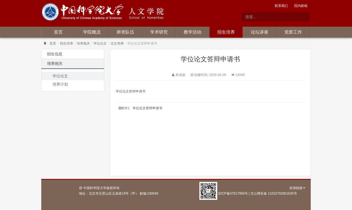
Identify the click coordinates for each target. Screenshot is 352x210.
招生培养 (226, 32)
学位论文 (100, 43)
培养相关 (83, 43)
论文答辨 (117, 43)
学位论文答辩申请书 (147, 108)
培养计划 (60, 84)
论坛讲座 (259, 32)
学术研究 (159, 32)
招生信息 (54, 54)
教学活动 (192, 32)
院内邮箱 (300, 6)
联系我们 (281, 6)
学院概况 (92, 32)
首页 (58, 32)
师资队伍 (125, 32)
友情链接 (297, 188)
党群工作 (293, 32)
